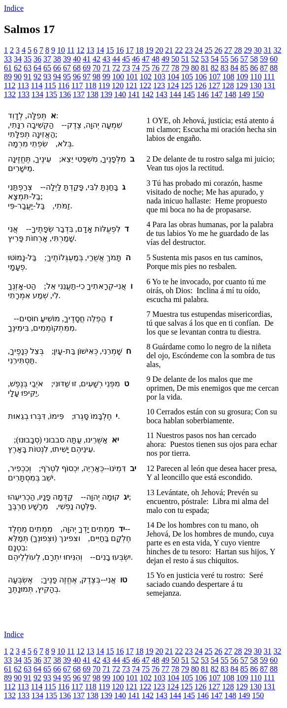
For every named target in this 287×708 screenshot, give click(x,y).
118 (90, 85)
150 (258, 94)
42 (96, 59)
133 (24, 94)
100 (118, 76)
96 (77, 76)
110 (255, 76)
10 (61, 50)
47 (146, 59)
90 (18, 76)
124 (173, 85)
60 (274, 59)
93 (47, 76)
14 (100, 50)
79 (185, 68)
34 (18, 59)
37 (47, 59)
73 (126, 68)
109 (242, 76)
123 (159, 85)
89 (8, 76)
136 (65, 94)
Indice (14, 8)
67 (67, 68)
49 (165, 59)
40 (77, 59)
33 (8, 59)
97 (87, 76)
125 (186, 85)
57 (244, 59)
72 (116, 68)
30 (257, 50)
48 (155, 59)
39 (67, 59)
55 (224, 59)
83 (224, 68)
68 (77, 68)
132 (10, 94)
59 (264, 59)
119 (104, 85)
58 (254, 59)
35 (28, 59)
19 (149, 50)
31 (267, 50)
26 (218, 50)
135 (51, 94)
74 (136, 68)
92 (37, 76)
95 (67, 76)
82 (215, 68)
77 (165, 68)
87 (264, 68)
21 (169, 50)
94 (57, 76)
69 (87, 68)
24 (198, 50)
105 (187, 76)
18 (139, 50)
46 (136, 59)
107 (215, 76)
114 (36, 85)
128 (228, 85)
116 (63, 85)
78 (175, 68)
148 (230, 94)
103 (159, 76)
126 (200, 85)
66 (57, 68)
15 (110, 50)
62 (18, 68)
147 (217, 94)
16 (120, 50)
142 (148, 94)
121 (131, 85)
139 (106, 94)
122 (145, 85)
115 (50, 85)
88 (274, 68)
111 (269, 76)
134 (37, 94)
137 (79, 94)
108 (228, 76)
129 (242, 85)
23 (188, 50)
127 (214, 85)
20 (159, 50)
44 (116, 59)
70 (96, 68)
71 (106, 68)
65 (47, 68)
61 (8, 68)
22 (179, 50)
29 (248, 50)
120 (118, 85)
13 (90, 50)
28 (238, 50)
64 (37, 68)
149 (244, 94)
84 (234, 68)
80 (195, 68)
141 (134, 94)
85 (244, 68)
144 (175, 94)
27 (228, 50)
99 (106, 76)
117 (77, 85)
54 (215, 59)
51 (185, 59)
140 (120, 94)
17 (129, 50)
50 (175, 59)
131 (269, 85)
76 (155, 68)
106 (201, 76)
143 (161, 94)
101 (132, 76)
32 (277, 50)
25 (208, 50)
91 (28, 76)
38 (57, 59)
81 (205, 68)
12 (80, 50)
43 (106, 59)
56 (234, 59)
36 (37, 59)
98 (96, 76)
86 (254, 68)
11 (70, 50)
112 (9, 85)
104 (173, 76)
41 (87, 59)
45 (126, 59)
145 (189, 94)
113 (23, 85)
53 (205, 59)
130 (255, 85)
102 (146, 76)
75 (146, 68)
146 (203, 94)
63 (28, 68)
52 (195, 59)
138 (92, 94)
